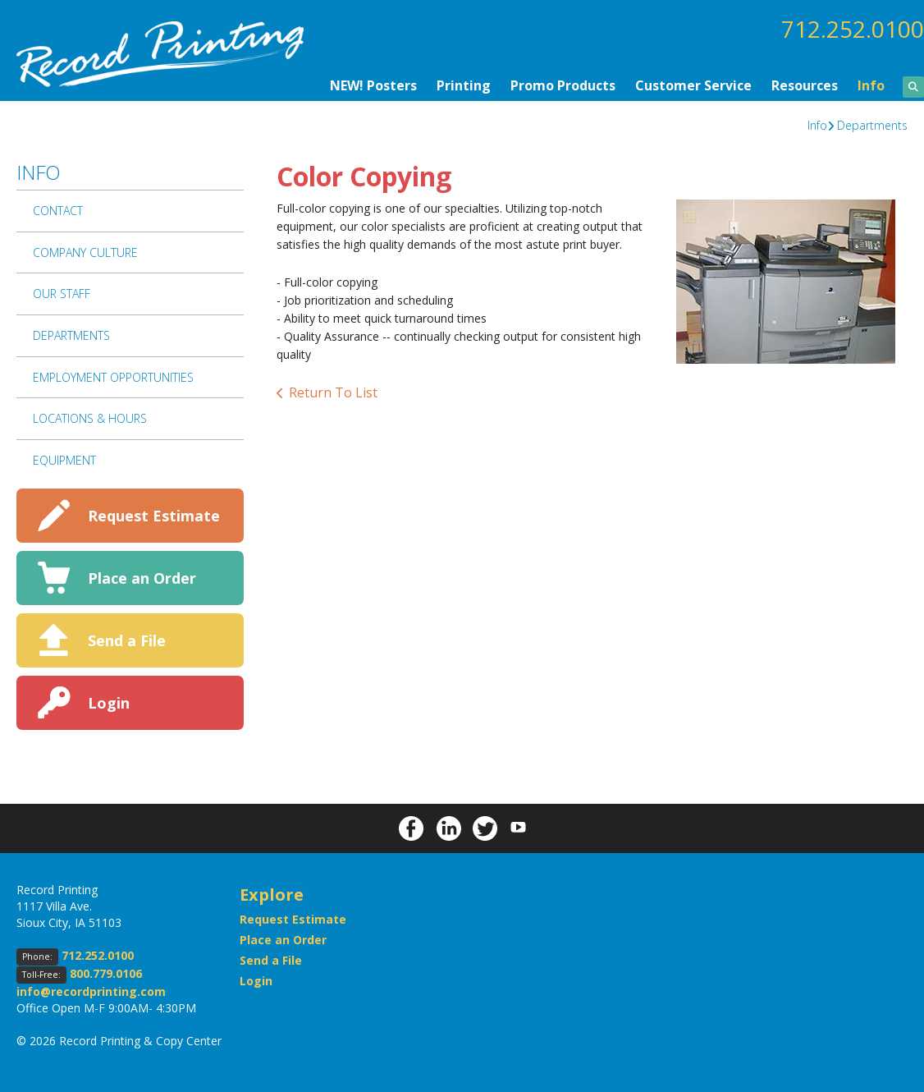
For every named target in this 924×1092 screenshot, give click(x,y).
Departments (872, 125)
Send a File (127, 640)
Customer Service (693, 85)
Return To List (333, 392)
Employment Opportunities (113, 377)
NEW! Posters (373, 85)
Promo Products (562, 85)
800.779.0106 (106, 973)
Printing (464, 85)
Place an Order (142, 578)
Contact (58, 210)
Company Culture (85, 252)
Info (871, 85)
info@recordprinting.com (91, 991)
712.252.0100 (852, 28)
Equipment (64, 460)
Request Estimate (154, 515)
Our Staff (61, 293)
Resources (804, 85)
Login (109, 703)
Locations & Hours (90, 418)
